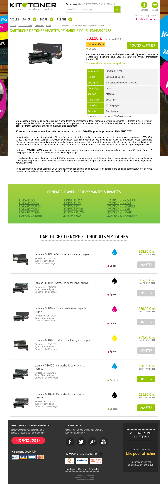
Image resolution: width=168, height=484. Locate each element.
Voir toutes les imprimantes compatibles (105, 63)
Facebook (70, 442)
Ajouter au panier (142, 45)
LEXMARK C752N (72, 203)
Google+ (92, 442)
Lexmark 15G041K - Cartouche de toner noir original (62, 283)
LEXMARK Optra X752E (119, 203)
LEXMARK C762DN (73, 209)
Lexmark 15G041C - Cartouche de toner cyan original (62, 254)
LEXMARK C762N (72, 215)
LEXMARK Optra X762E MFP (122, 215)
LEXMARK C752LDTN (30, 215)
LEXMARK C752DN (29, 203)
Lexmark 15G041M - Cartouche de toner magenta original (60, 309)
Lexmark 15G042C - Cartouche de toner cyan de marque (60, 367)
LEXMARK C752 (27, 200)
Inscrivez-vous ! (27, 440)
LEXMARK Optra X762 (118, 209)
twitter (81, 442)
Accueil (14, 19)
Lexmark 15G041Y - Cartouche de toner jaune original (62, 340)
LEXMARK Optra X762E (119, 212)
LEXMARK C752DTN (30, 206)
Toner (27, 19)
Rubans (62, 19)
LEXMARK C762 (71, 206)
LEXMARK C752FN (29, 209)
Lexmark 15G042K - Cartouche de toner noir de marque (59, 395)
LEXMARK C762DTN (73, 212)
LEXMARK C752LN (73, 200)
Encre (44, 19)
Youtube (104, 442)
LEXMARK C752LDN (29, 212)
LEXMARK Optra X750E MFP (122, 200)
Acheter (146, 379)
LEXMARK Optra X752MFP (121, 206)
